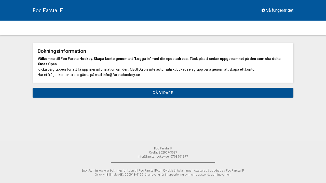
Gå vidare (163, 93)
